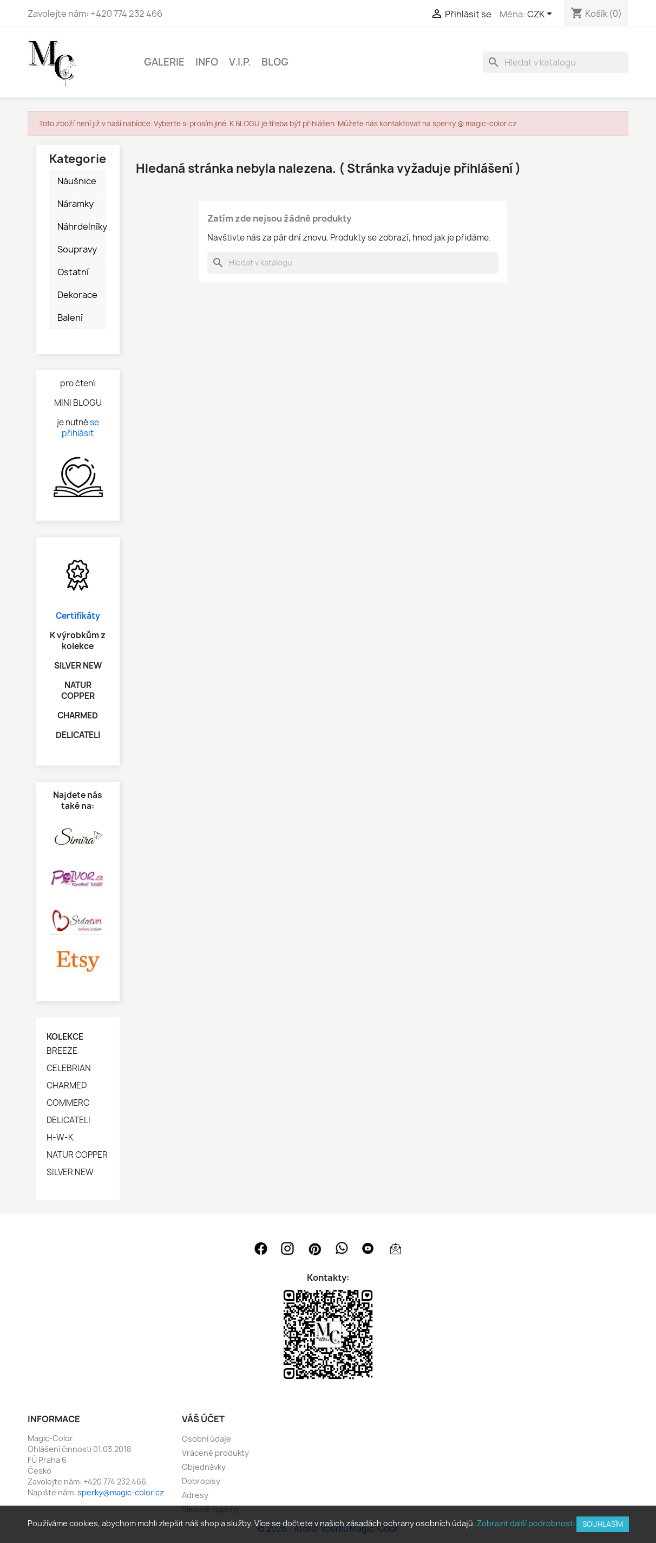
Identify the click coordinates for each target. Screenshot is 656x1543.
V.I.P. (240, 62)
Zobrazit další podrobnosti (526, 1523)
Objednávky (204, 1467)
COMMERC (68, 1103)
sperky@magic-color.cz (120, 1492)
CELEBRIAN (69, 1068)
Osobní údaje (206, 1439)
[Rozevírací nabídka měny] (541, 14)
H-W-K (60, 1137)
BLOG (274, 62)
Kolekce (65, 1036)
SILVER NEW (70, 1172)
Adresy (195, 1495)
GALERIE (164, 62)
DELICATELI (68, 1120)
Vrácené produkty (215, 1453)
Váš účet (203, 1419)
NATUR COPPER (77, 1155)
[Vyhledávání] (555, 62)
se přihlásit (80, 428)
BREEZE (62, 1051)
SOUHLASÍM (602, 1524)
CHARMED (67, 1085)
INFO (206, 62)
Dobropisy (201, 1481)
